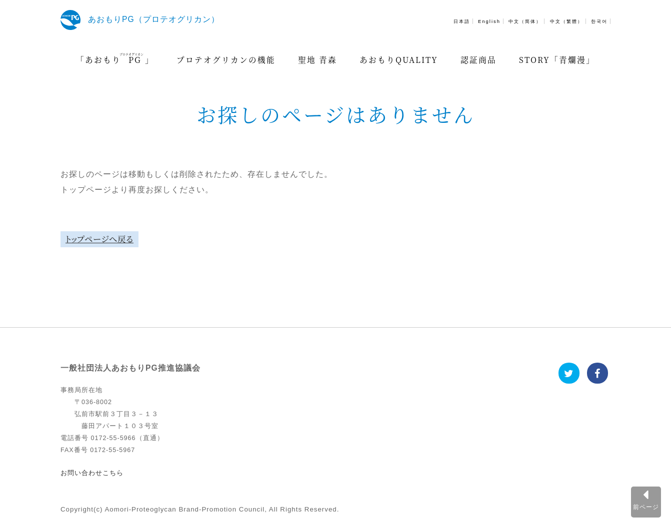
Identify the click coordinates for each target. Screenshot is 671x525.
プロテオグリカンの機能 (226, 59)
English (489, 21)
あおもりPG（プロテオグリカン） (154, 19)
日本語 (462, 21)
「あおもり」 (115, 58)
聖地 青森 (317, 59)
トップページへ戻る (100, 239)
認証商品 (478, 59)
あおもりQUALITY (399, 59)
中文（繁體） (566, 21)
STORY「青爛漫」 (557, 59)
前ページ (646, 507)
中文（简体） (525, 21)
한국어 (599, 21)
